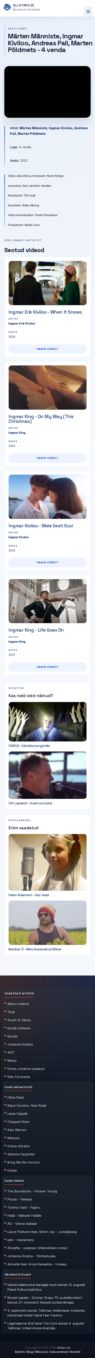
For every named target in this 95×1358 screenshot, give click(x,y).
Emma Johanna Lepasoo (26, 1069)
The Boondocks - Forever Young (32, 1191)
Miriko (12, 1061)
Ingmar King (16, 432)
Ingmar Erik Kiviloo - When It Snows (45, 312)
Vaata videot (47, 348)
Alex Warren (16, 1130)
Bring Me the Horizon (23, 1162)
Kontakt (75, 1351)
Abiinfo (20, 1351)
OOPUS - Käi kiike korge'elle (29, 746)
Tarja (11, 1012)
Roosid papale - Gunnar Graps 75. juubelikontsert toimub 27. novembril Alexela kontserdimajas (44, 1300)
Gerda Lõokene (18, 1028)
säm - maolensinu (20, 1240)
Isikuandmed (59, 1351)
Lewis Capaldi (17, 1114)
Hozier (12, 1170)
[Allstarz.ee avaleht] (21, 7)
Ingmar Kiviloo (18, 537)
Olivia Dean (15, 1097)
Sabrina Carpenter (21, 1154)
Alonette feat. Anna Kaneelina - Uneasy (37, 1264)
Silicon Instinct (18, 1004)
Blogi (30, 1351)
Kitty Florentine (18, 1077)
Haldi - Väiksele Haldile (24, 1216)
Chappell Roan (18, 1122)
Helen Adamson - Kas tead (28, 895)
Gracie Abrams (18, 1146)
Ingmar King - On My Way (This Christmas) (41, 419)
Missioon (41, 1351)
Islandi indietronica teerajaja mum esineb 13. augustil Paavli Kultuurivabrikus (46, 1287)
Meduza (13, 1138)
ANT (10, 1052)
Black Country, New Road (26, 1105)
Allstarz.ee (63, 1347)
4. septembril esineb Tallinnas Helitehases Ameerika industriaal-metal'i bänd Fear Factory (46, 1313)
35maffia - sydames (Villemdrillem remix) (37, 1248)
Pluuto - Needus (19, 1199)
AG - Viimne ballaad (22, 1224)
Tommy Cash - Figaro (23, 1207)
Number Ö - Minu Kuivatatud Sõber (34, 949)
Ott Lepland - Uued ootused (30, 803)
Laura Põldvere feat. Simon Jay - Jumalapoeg (42, 1232)
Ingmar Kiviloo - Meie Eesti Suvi (40, 526)
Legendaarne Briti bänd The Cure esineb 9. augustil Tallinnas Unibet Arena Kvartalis (45, 1325)
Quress (12, 1036)
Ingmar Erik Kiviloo (21, 323)
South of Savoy (19, 1020)
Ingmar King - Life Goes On (36, 630)
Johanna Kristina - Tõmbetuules (31, 1256)
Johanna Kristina (20, 1044)
